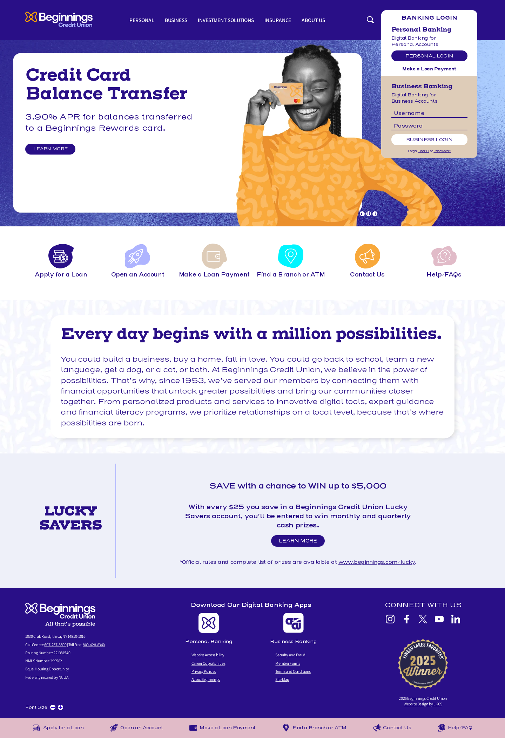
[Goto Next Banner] (374, 213)
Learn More (300, 542)
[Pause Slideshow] (368, 213)
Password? (442, 151)
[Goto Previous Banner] (362, 213)
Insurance (279, 20)
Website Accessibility (207, 655)
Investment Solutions (226, 20)
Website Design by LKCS (423, 703)
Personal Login (429, 56)
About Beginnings (205, 679)
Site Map (282, 679)
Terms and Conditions (292, 671)
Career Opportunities (208, 663)
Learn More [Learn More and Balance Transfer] (52, 149)
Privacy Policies (203, 671)
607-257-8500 (55, 644)
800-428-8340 (94, 644)
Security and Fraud (290, 655)
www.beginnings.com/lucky (376, 562)
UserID (423, 151)
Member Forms (287, 663)
